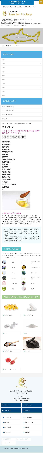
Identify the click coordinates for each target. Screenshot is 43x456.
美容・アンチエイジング (8, 106)
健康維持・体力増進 (7, 114)
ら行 (3, 91)
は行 (3, 79)
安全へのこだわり (29, 422)
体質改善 (4, 118)
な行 (3, 75)
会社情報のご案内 (26, 410)
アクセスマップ (7, 439)
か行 (3, 63)
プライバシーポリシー (24, 439)
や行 (3, 87)
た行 (3, 71)
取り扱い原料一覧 (6, 45)
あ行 (3, 59)
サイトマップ (7, 443)
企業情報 (27, 427)
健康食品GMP (7, 422)
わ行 (3, 95)
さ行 (3, 67)
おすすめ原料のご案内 (6, 410)
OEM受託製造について (6, 405)
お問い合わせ (7, 432)
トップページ (7, 417)
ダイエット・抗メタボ (7, 110)
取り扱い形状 (7, 427)
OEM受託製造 (28, 417)
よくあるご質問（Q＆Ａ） (28, 405)
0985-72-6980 (23, 400)
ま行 (3, 83)
